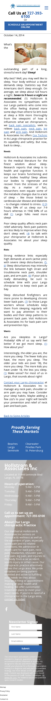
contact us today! (14, 599)
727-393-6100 (32, 14)
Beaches (13, 444)
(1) (11, 214)
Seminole (13, 450)
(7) (26, 301)
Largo (11, 447)
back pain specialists (22, 125)
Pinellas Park (33, 447)
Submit (26, 648)
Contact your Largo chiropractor (24, 382)
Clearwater (32, 444)
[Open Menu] (46, 8)
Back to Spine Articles (17, 416)
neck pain (35, 128)
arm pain (21, 132)
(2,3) (44, 204)
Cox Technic (40, 135)
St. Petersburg (34, 450)
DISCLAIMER (38, 670)
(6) (29, 275)
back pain (20, 128)
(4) (28, 233)
